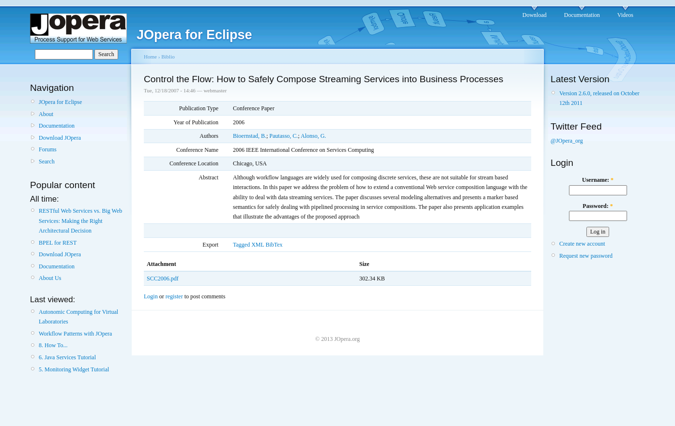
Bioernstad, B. (249, 135)
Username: (598, 179)
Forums (48, 149)
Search (47, 161)
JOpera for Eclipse (60, 102)
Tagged (241, 244)
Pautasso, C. (283, 135)
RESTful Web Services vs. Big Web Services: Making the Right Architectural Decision (80, 220)
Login (151, 296)
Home (150, 56)
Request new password (586, 255)
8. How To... (53, 345)
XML (257, 244)
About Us (50, 278)
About (46, 114)
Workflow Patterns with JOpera (75, 333)
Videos (625, 15)
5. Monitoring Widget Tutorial (74, 369)
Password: (598, 206)
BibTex (273, 244)
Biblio (168, 56)
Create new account (582, 243)
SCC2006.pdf (163, 278)
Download (534, 15)
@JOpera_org (567, 140)
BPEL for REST (58, 242)
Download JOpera (60, 137)
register (174, 296)
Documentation (582, 15)
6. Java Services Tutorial (67, 357)
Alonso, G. (313, 135)
